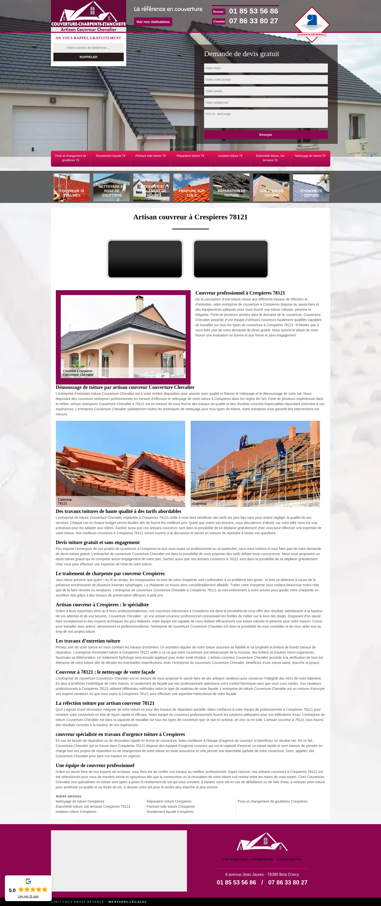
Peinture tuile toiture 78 (150, 156)
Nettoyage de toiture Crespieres (80, 801)
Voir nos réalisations (153, 22)
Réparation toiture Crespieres (169, 801)
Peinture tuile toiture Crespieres (171, 806)
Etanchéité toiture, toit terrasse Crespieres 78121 (93, 806)
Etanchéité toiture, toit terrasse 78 (270, 158)
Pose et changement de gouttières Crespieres (272, 801)
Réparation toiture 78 (190, 156)
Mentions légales (127, 902)
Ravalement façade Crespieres (170, 812)
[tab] (71, 188)
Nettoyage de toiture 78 (310, 156)
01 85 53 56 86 (253, 11)
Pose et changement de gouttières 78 (70, 158)
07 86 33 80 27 (253, 21)
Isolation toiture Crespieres (76, 812)
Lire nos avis (28, 896)
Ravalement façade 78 (110, 156)
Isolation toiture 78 (230, 156)
